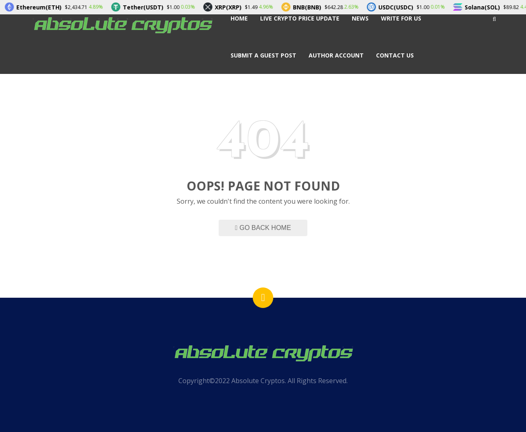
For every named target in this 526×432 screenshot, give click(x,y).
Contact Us (395, 55)
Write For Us (401, 18)
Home (239, 18)
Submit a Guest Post (263, 55)
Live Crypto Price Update (299, 18)
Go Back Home (263, 227)
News (360, 18)
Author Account (336, 55)
